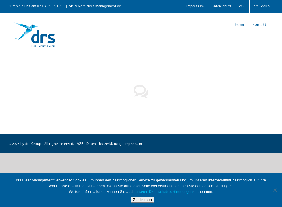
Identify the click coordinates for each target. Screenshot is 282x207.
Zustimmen (142, 200)
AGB (80, 144)
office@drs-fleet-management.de (95, 6)
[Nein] (275, 190)
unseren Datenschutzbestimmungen (164, 192)
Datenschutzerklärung (103, 144)
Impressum (133, 144)
